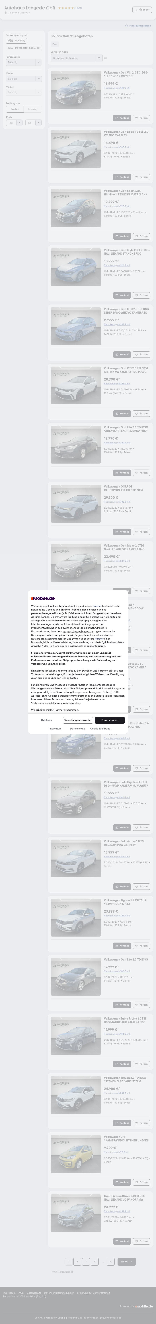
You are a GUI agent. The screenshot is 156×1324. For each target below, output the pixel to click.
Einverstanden (109, 720)
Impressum (55, 728)
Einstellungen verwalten (78, 720)
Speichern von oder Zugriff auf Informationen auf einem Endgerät (72, 652)
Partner (97, 606)
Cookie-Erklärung (100, 728)
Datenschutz (77, 728)
